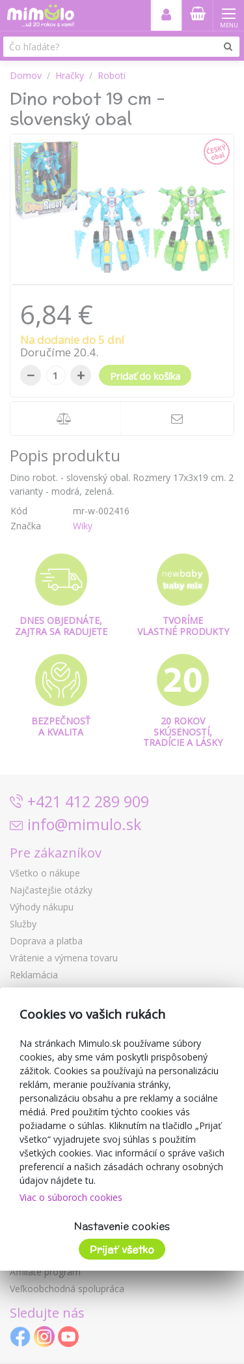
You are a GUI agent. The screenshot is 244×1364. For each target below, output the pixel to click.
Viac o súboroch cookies (71, 1197)
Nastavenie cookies (122, 1226)
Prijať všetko (122, 1249)
